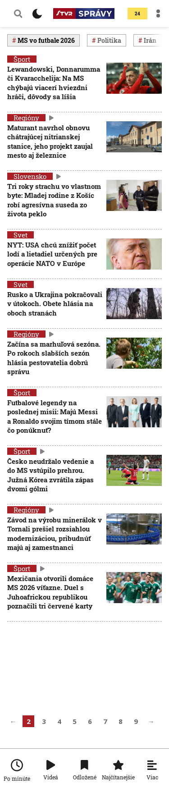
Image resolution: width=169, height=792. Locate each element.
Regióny (26, 117)
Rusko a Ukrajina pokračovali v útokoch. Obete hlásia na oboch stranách (54, 303)
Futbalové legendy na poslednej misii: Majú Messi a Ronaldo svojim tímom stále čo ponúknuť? (54, 416)
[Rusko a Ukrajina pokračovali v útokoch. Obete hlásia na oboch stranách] (134, 304)
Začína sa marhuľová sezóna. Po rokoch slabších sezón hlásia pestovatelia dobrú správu (53, 357)
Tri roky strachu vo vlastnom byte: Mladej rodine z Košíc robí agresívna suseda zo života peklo (54, 200)
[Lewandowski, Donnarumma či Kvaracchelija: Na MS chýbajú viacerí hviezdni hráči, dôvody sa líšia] (134, 84)
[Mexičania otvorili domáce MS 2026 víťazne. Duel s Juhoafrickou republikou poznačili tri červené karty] (134, 593)
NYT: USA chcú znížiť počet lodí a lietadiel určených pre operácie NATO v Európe (52, 254)
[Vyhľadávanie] (18, 13)
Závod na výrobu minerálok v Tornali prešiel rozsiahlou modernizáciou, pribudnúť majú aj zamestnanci (54, 533)
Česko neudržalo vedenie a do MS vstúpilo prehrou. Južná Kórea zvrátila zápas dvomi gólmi (50, 475)
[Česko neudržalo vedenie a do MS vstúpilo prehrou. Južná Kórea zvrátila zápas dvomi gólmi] (134, 476)
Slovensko (30, 176)
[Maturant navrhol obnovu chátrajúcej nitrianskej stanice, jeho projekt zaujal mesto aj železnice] (134, 142)
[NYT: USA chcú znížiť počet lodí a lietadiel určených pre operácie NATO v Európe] (134, 254)
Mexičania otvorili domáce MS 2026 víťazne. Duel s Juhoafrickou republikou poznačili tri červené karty (50, 592)
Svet (20, 234)
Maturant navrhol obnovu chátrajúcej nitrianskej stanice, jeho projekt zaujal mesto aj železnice (50, 141)
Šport (22, 59)
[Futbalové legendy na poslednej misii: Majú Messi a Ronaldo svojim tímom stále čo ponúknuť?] (134, 417)
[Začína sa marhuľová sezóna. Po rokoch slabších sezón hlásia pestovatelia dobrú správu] (134, 359)
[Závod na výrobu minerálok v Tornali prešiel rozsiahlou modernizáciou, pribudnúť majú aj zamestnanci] (134, 534)
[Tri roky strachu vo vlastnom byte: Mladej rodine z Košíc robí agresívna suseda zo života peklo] (134, 201)
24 (137, 14)
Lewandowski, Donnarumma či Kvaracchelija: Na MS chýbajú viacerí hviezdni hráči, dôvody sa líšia (53, 82)
